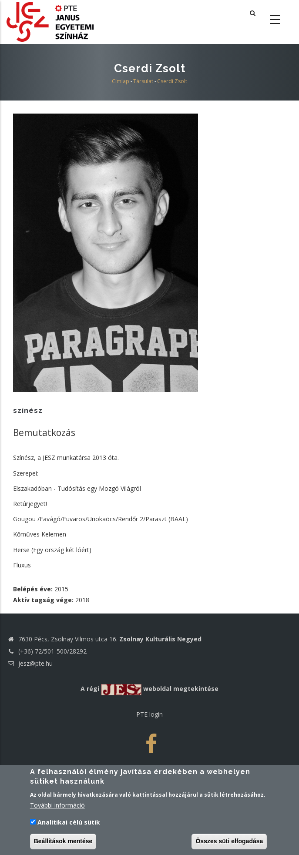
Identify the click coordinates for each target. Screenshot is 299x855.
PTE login (149, 714)
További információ (57, 809)
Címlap (120, 81)
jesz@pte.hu (30, 663)
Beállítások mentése (63, 845)
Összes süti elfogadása (229, 845)
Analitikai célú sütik (68, 826)
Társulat (143, 81)
